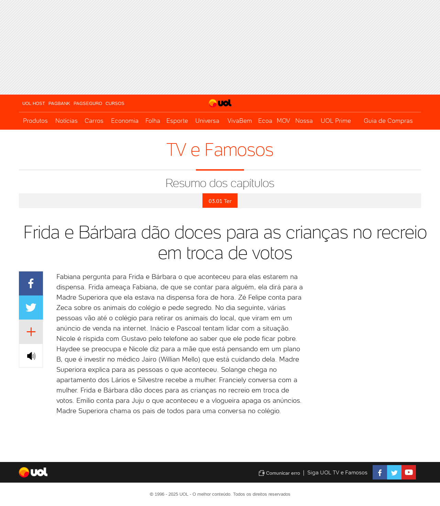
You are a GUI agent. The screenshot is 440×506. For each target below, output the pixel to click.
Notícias (66, 120)
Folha (152, 120)
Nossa (304, 120)
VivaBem (240, 120)
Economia (125, 120)
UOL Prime (336, 120)
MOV (283, 120)
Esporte (177, 120)
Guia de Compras (388, 120)
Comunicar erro (279, 473)
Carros (94, 120)
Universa (207, 120)
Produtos (35, 120)
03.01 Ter (220, 201)
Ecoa (265, 120)
